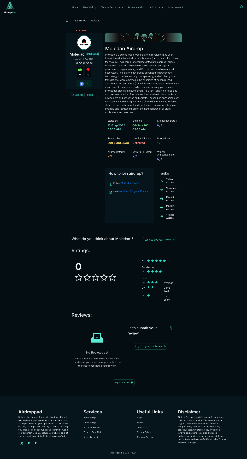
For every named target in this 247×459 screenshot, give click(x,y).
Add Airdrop (156, 7)
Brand (140, 422)
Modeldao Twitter (130, 183)
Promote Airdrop (136, 7)
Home (75, 7)
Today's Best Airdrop (112, 7)
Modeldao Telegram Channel (133, 191)
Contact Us (142, 427)
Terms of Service (145, 437)
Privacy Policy (144, 432)
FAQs (139, 417)
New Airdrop (89, 7)
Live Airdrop (90, 422)
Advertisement (175, 7)
